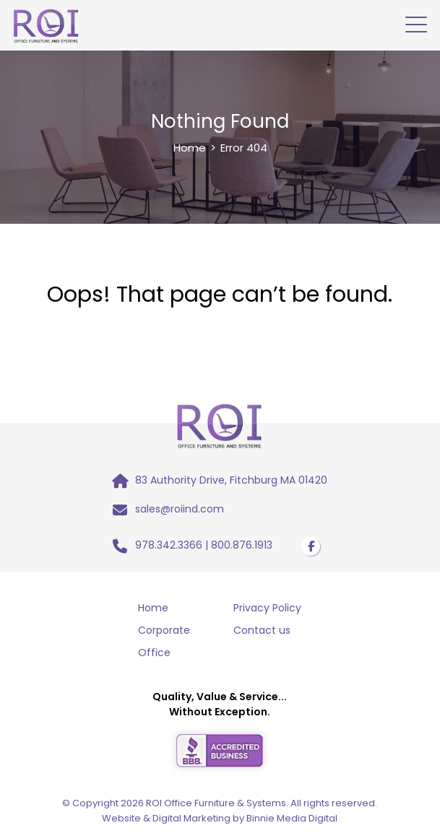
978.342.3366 (168, 545)
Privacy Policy (267, 608)
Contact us (261, 630)
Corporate (164, 630)
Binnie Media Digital (291, 818)
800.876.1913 (241, 545)
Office (154, 652)
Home (189, 147)
